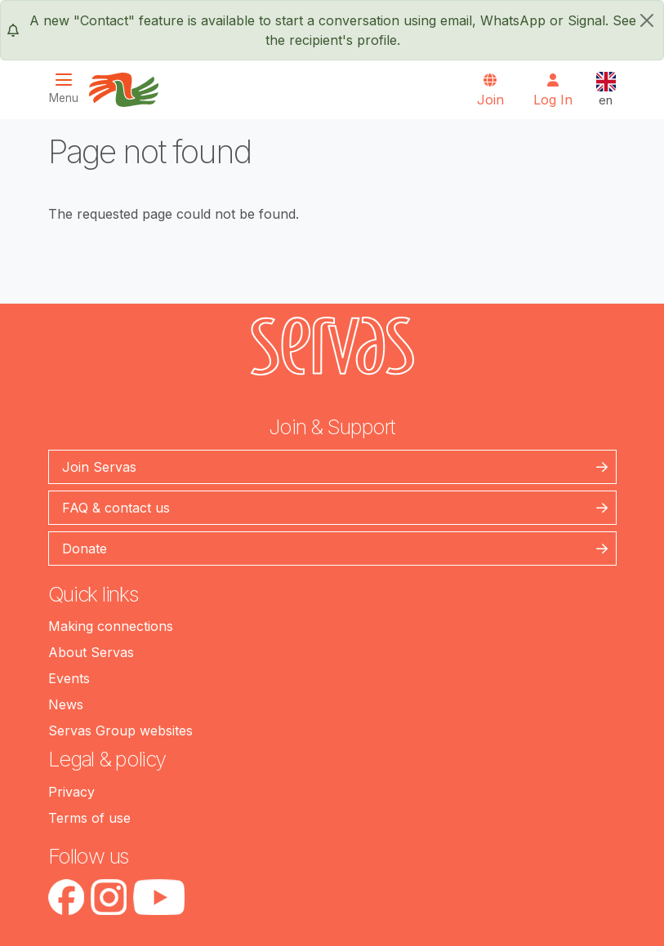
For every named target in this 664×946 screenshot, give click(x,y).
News (65, 704)
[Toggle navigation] (68, 89)
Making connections (110, 626)
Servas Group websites (120, 730)
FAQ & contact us (116, 508)
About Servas (91, 652)
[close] (647, 20)
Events (69, 678)
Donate (84, 548)
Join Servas (99, 467)
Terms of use (89, 818)
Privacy (71, 792)
